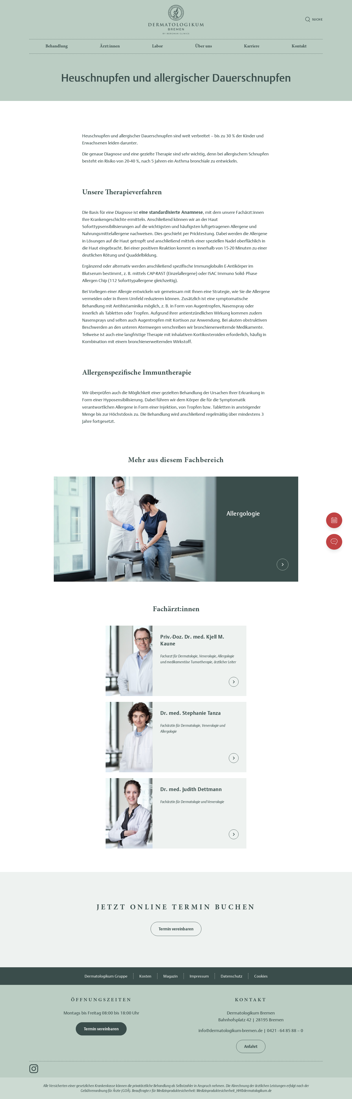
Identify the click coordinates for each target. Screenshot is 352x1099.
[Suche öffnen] (314, 19)
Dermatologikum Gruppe (106, 976)
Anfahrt (250, 1046)
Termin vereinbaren (176, 928)
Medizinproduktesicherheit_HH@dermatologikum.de (234, 1090)
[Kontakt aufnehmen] (334, 542)
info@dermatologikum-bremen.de (230, 1030)
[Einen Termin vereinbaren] (334, 520)
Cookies (261, 976)
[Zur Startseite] (176, 19)
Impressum (199, 976)
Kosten (145, 976)
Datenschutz (231, 976)
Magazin (170, 976)
